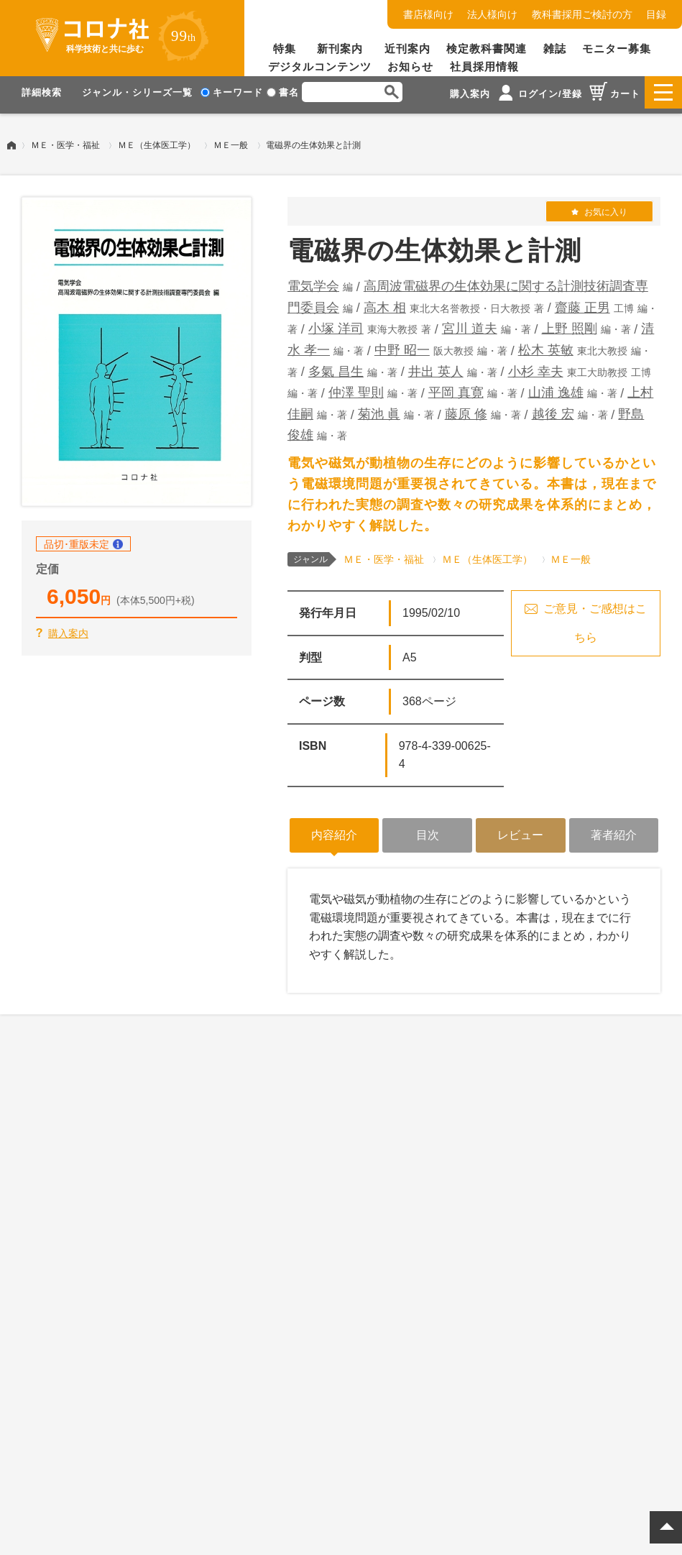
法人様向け (492, 14)
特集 (284, 48)
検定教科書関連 (486, 48)
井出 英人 (436, 366)
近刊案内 (407, 48)
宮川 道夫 (469, 323)
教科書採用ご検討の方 (582, 14)
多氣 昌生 (336, 366)
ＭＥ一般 (230, 140)
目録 (656, 14)
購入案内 (68, 628)
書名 (283, 92)
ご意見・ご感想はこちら (595, 617)
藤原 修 (466, 409)
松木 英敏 (545, 345)
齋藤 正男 (582, 302)
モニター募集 (616, 48)
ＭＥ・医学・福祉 (65, 140)
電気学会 (313, 281)
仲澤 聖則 (356, 387)
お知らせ (410, 66)
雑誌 (554, 48)
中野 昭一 (402, 345)
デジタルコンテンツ (320, 66)
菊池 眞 (379, 409)
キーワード (232, 92)
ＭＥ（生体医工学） (156, 140)
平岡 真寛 (456, 387)
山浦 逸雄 (556, 387)
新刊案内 (340, 48)
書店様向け (428, 14)
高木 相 (385, 302)
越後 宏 (553, 409)
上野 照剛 (569, 323)
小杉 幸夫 (535, 366)
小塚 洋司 (336, 323)
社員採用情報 (484, 66)
